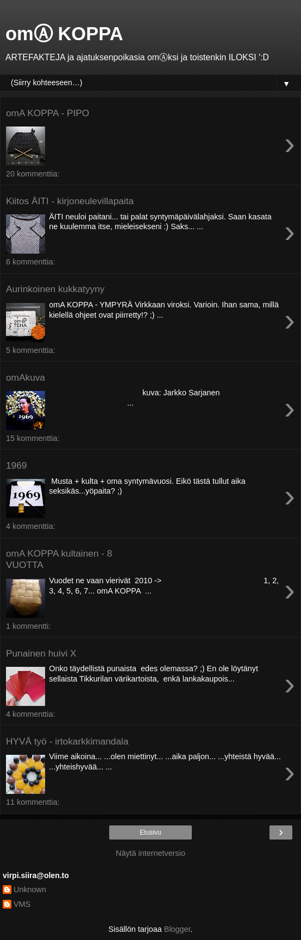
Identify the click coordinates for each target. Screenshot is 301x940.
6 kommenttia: (30, 261)
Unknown (30, 889)
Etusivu (150, 832)
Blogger (177, 929)
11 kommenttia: (32, 802)
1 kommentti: (28, 626)
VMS (22, 904)
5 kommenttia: (30, 350)
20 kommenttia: (32, 173)
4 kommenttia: (30, 526)
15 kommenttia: (32, 438)
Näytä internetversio (150, 853)
